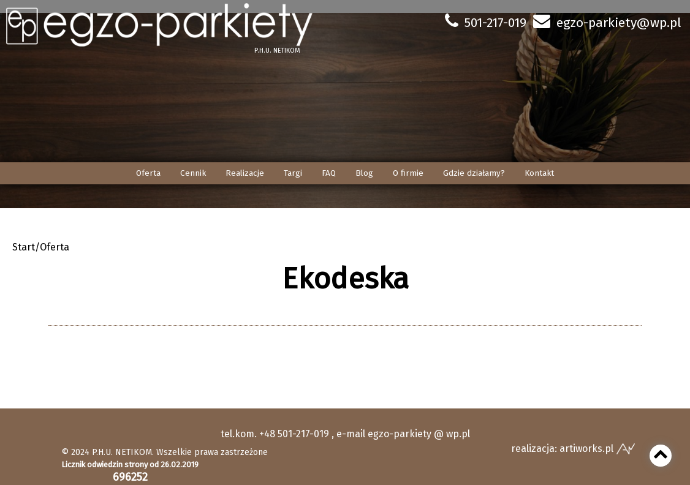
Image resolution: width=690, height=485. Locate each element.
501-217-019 (495, 23)
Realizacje (245, 173)
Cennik (193, 173)
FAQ (329, 173)
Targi (293, 173)
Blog (364, 173)
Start (23, 247)
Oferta (148, 173)
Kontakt (539, 173)
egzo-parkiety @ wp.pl (419, 434)
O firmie (408, 173)
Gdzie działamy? (474, 173)
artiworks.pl (586, 448)
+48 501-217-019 (294, 434)
